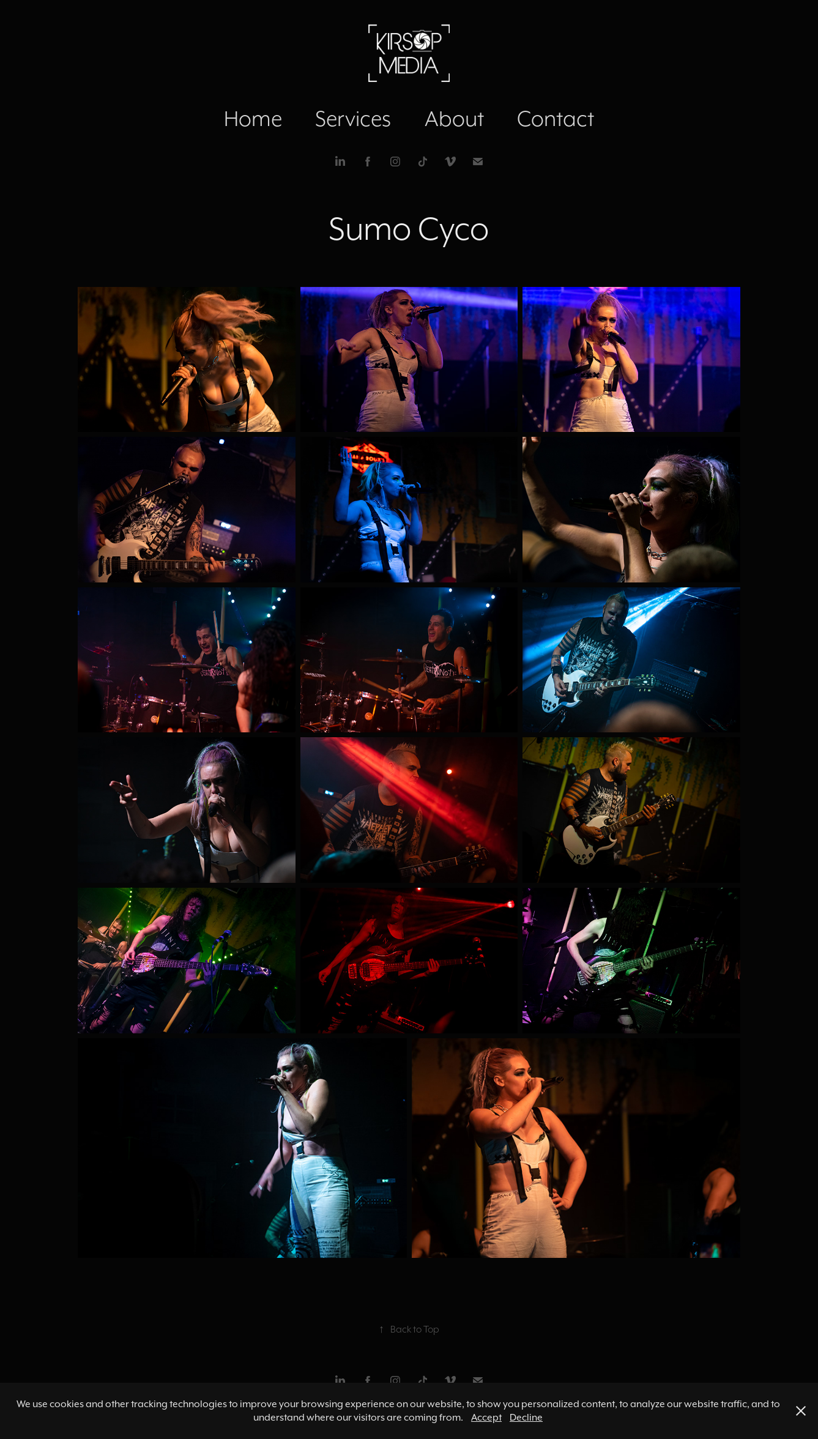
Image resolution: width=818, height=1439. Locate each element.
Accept (486, 1417)
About (454, 118)
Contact (555, 118)
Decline (526, 1417)
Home (253, 118)
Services (353, 118)
